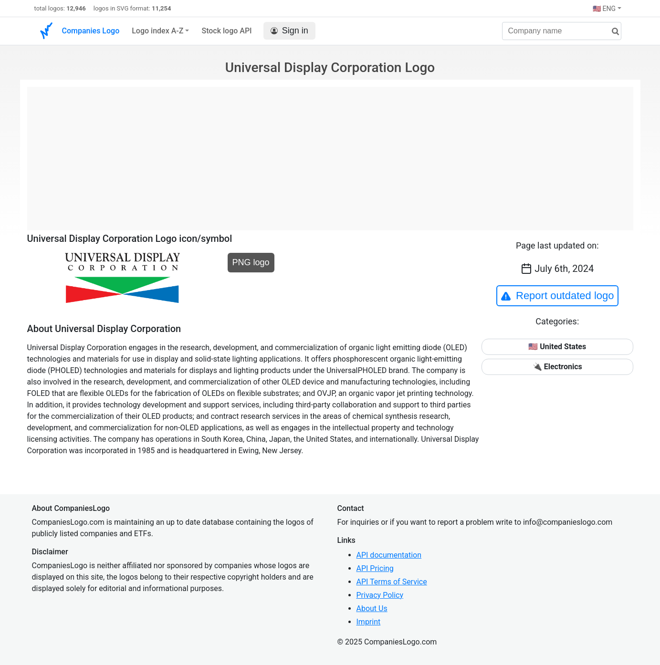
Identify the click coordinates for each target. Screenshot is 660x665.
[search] (612, 32)
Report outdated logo (557, 296)
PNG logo (251, 262)
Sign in (289, 31)
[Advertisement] (330, 153)
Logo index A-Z (157, 30)
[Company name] (561, 31)
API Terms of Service (391, 581)
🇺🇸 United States (557, 346)
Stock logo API (226, 30)
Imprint (368, 621)
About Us (372, 608)
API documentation (389, 555)
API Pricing (375, 568)
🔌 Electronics (557, 366)
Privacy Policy (380, 595)
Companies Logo (91, 30)
